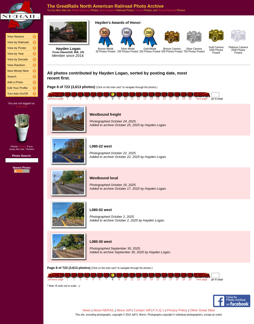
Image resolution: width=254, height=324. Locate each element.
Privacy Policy (177, 310)
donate (22, 146)
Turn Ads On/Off (17, 93)
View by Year (15, 53)
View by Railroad (18, 42)
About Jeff (123, 310)
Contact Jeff (142, 310)
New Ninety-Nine (18, 70)
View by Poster (17, 47)
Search (12, 76)
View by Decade (17, 59)
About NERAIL (103, 310)
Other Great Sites (202, 310)
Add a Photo (15, 82)
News (87, 310)
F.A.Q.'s (158, 310)
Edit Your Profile (17, 87)
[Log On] (21, 106)
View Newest (15, 36)
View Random (16, 65)
